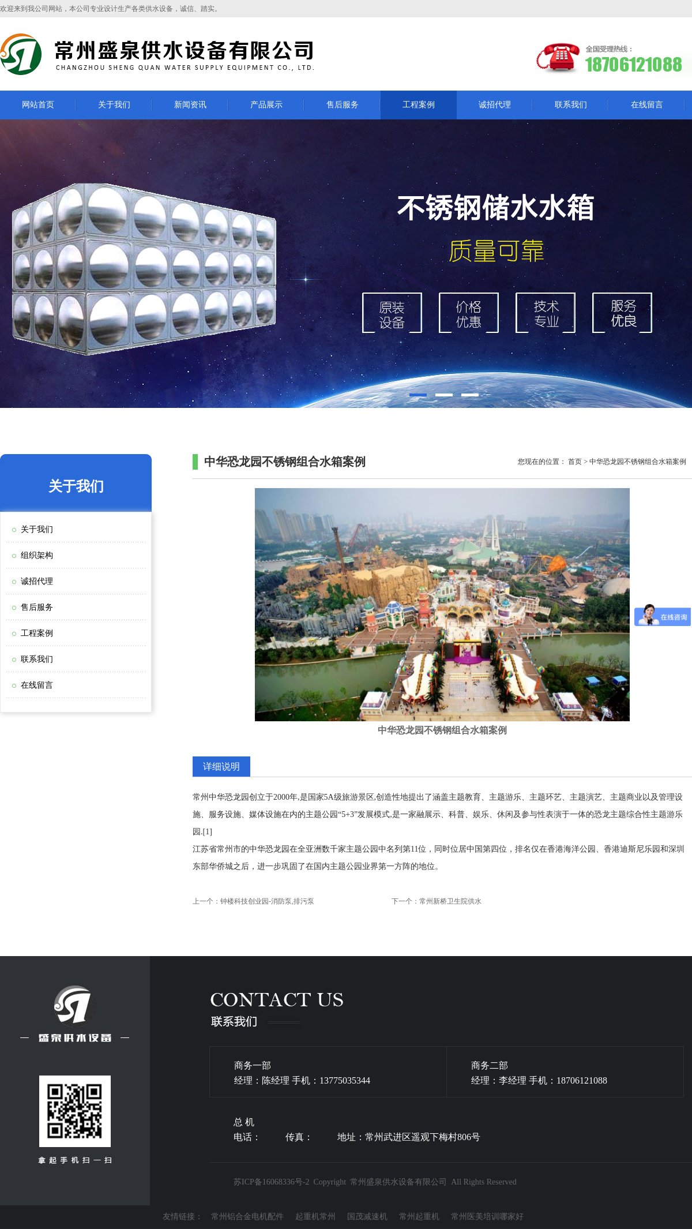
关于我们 (114, 104)
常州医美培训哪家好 (487, 1216)
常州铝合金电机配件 (247, 1216)
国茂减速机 (367, 1216)
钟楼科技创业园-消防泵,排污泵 (267, 901)
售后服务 (342, 104)
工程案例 (419, 104)
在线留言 (647, 104)
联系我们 (571, 104)
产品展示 (266, 104)
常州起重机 (419, 1216)
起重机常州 (315, 1216)
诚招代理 (495, 104)
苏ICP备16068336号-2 (271, 1182)
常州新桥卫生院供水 (450, 901)
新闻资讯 (190, 104)
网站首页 (38, 104)
